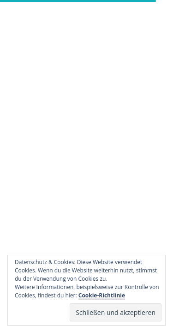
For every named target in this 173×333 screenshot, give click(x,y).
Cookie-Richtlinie (101, 295)
